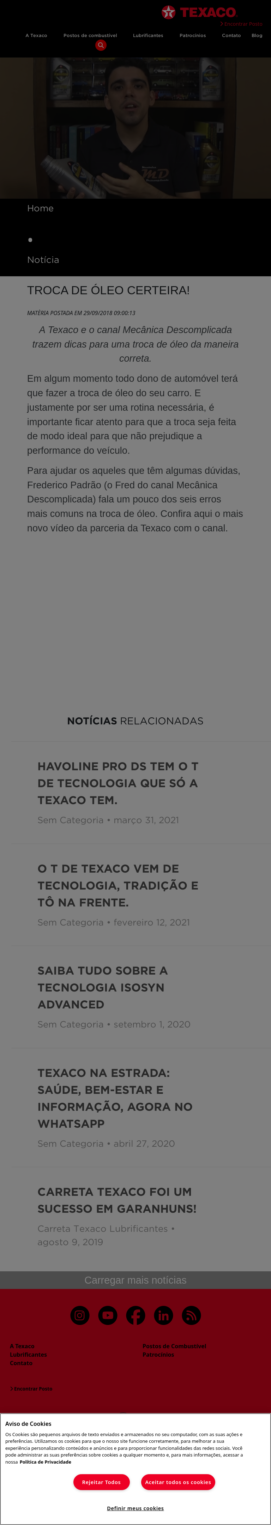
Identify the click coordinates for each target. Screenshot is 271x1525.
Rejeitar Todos (101, 1482)
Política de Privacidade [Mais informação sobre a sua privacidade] (45, 1462)
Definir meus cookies (135, 1508)
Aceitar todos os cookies (178, 1482)
